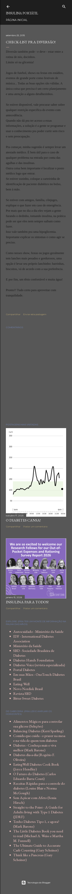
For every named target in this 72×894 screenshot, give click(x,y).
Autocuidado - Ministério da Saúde (38, 631)
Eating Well (21, 684)
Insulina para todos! (27, 602)
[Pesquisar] (64, 5)
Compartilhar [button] (13, 314)
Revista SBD (22, 693)
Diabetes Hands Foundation (33, 660)
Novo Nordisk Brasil (28, 688)
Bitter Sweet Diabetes (28, 698)
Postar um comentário (35, 526)
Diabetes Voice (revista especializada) (39, 665)
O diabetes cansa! (23, 520)
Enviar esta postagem (34, 314)
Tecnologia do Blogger (36, 882)
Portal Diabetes (24, 669)
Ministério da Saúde (27, 645)
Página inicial (16, 20)
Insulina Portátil (22, 13)
